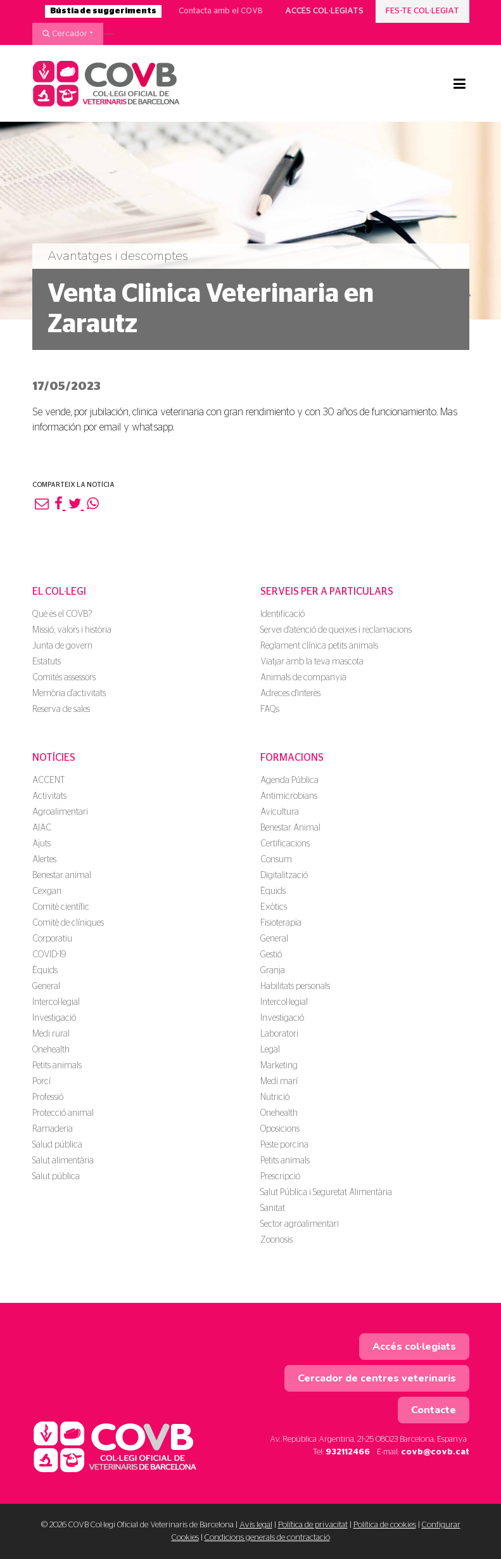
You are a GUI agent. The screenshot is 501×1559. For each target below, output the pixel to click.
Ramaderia (52, 1129)
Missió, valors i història (71, 630)
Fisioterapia (280, 923)
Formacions (292, 758)
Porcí (41, 1081)
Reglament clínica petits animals (319, 646)
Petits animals (57, 1065)
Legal (270, 1049)
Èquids (45, 970)
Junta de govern (62, 646)
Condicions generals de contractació (267, 1538)
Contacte (433, 1410)
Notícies (53, 758)
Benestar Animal (290, 828)
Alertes (44, 859)
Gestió (271, 954)
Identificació (282, 614)
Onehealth (51, 1049)
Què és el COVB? (62, 614)
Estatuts (46, 661)
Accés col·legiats (324, 11)
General (46, 986)
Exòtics (273, 907)
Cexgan (46, 891)
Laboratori (279, 1034)
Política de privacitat (313, 1525)
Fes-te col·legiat (422, 11)
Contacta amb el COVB (221, 11)
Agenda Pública (289, 780)
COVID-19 (49, 954)
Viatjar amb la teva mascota (312, 661)
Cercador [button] (64, 33)
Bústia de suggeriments (103, 11)
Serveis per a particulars (326, 591)
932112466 (348, 1452)
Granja (272, 970)
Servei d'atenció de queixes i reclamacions (336, 630)
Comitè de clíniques (68, 923)
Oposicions (280, 1129)
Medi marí (279, 1081)
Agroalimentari (60, 812)
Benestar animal (61, 875)
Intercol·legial (56, 1002)
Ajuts (41, 843)
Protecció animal (63, 1113)
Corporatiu (52, 939)
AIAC (41, 828)
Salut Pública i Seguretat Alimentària (326, 1192)
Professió (47, 1097)
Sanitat (272, 1208)
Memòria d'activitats (69, 693)
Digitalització (284, 875)
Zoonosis (276, 1240)
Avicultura (279, 812)
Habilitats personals (295, 986)
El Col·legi (59, 591)
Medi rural (51, 1034)
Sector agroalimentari (299, 1224)
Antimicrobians (288, 796)
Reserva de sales (61, 709)
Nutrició (274, 1097)
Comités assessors (64, 677)
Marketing (279, 1065)
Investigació (54, 1018)
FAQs (269, 709)
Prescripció (280, 1176)
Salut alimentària (63, 1160)
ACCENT (48, 780)
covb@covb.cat (435, 1452)
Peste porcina (284, 1145)
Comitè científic (60, 907)
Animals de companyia (303, 677)
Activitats (49, 796)
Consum (276, 859)
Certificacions (285, 843)
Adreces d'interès (290, 693)
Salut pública (56, 1176)
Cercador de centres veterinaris (377, 1378)
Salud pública (57, 1145)
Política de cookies (384, 1525)
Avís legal (255, 1525)
